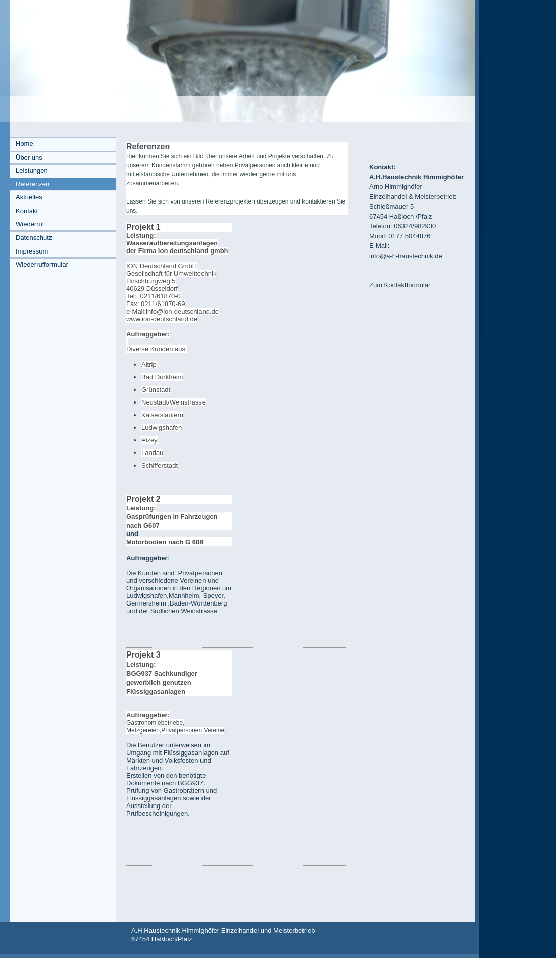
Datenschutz (34, 237)
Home (24, 143)
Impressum (32, 251)
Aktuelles (29, 197)
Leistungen (32, 170)
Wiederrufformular (42, 264)
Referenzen (32, 184)
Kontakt (27, 211)
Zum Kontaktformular (399, 285)
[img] (237, 61)
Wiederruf (30, 224)
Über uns (29, 157)
